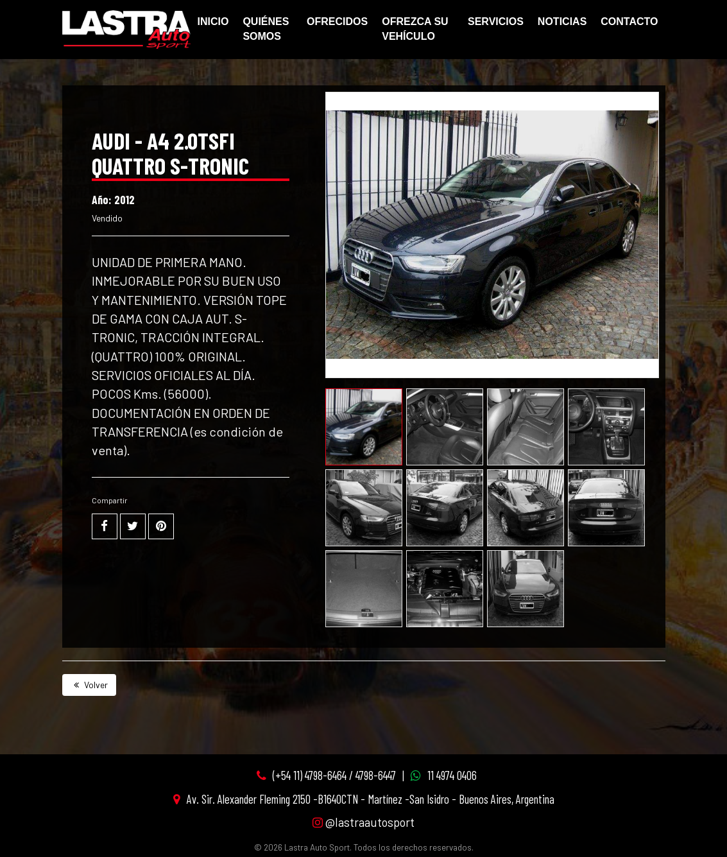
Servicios (496, 21)
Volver (89, 684)
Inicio (213, 21)
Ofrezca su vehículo (415, 29)
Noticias (562, 21)
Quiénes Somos (266, 29)
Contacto (629, 21)
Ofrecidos (337, 21)
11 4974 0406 (452, 775)
